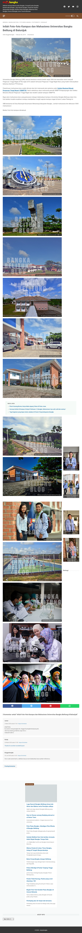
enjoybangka (43, 930)
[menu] (4, 16)
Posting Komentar (10, 766)
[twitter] (69, 7)
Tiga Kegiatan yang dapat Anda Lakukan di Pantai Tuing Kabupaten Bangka (31, 412)
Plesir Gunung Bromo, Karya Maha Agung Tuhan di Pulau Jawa (27, 406)
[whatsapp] (69, 706)
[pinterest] (50, 706)
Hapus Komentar (22, 723)
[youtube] (73, 7)
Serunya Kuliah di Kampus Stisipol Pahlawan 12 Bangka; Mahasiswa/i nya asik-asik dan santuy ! (37, 409)
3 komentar (30, 34)
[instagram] (77, 7)
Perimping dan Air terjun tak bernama (39, 901)
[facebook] (64, 7)
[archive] (8, 919)
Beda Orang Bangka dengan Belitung (39, 859)
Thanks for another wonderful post (15, 745)
